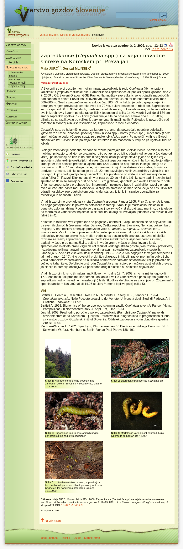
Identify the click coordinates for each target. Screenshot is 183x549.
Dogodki (11, 91)
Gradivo (11, 97)
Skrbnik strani (92, 537)
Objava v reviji (16, 86)
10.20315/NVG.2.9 (162, 49)
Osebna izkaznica (16, 122)
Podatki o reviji (17, 82)
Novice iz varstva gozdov (75, 34)
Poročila (13, 62)
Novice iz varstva (17, 67)
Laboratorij (13, 57)
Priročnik (12, 51)
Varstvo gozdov (48, 34)
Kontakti (11, 116)
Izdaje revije (15, 72)
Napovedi (11, 103)
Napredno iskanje (158, 20)
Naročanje (14, 79)
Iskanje (12, 75)
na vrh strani (51, 520)
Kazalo (77, 537)
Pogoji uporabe (48, 537)
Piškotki (65, 537)
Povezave (12, 110)
